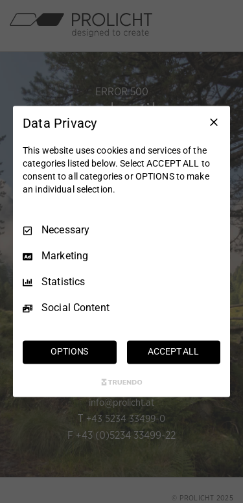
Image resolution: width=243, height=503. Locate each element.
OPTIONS (69, 352)
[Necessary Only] (214, 122)
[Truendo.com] (122, 382)
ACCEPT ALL (173, 352)
